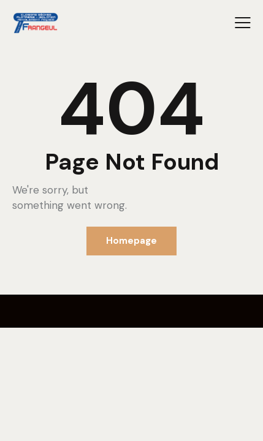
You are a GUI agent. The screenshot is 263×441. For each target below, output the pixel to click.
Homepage (131, 241)
